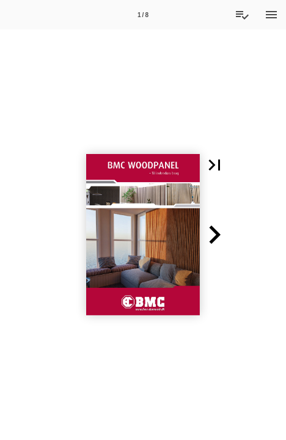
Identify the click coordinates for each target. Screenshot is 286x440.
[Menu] (271, 14)
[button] (214, 165)
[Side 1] (143, 14)
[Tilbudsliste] (242, 14)
